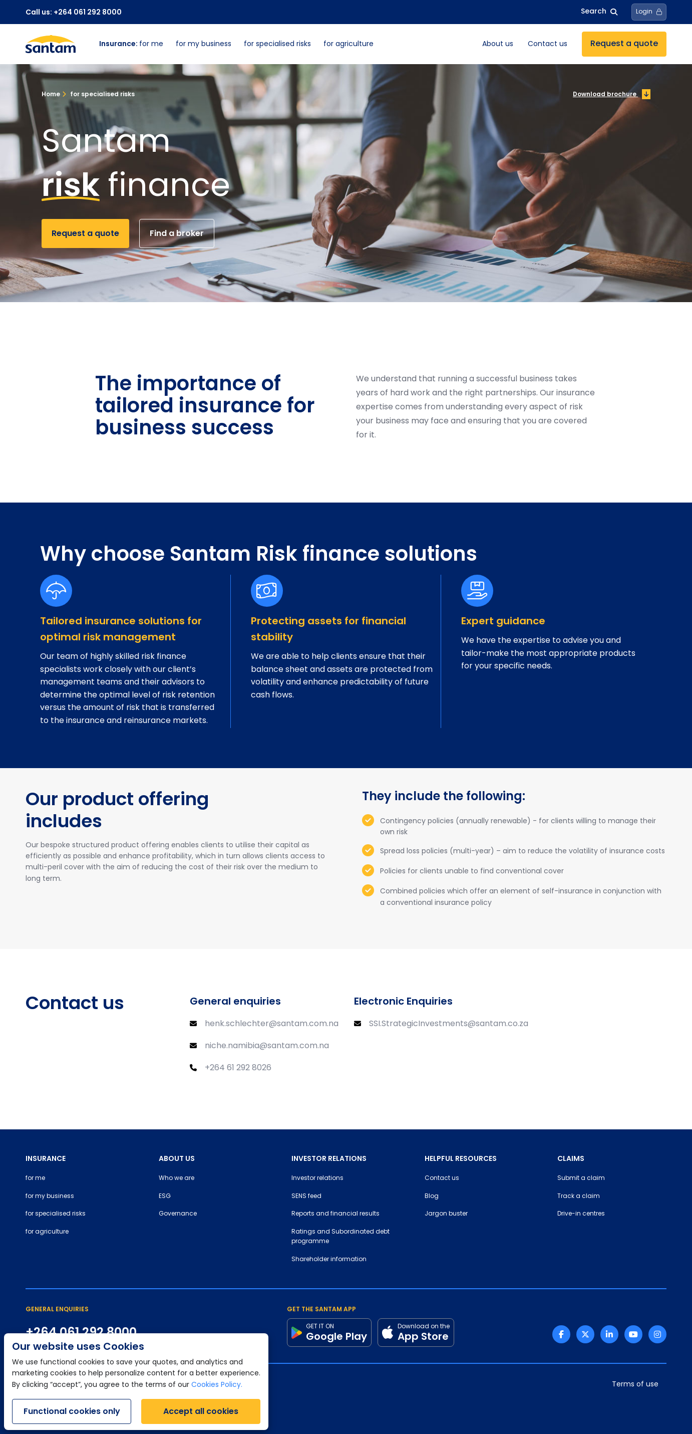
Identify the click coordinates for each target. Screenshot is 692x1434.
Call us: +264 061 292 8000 (74, 12)
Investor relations (317, 1178)
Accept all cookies (200, 1411)
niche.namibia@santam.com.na (267, 1046)
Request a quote (624, 44)
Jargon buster (446, 1214)
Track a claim (578, 1196)
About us (497, 44)
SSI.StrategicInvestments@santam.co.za (448, 1024)
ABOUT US (177, 1158)
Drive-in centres (581, 1214)
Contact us (547, 44)
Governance (178, 1214)
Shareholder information (329, 1260)
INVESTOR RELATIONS (329, 1158)
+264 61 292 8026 (238, 1068)
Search (599, 12)
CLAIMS (570, 1158)
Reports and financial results (335, 1214)
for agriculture (348, 44)
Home (51, 94)
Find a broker (177, 233)
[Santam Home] (51, 44)
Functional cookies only (72, 1411)
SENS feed (306, 1196)
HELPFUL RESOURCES (461, 1158)
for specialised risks (277, 44)
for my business (203, 44)
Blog (432, 1196)
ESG (165, 1196)
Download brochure (611, 94)
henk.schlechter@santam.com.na (271, 1024)
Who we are (176, 1178)
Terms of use (635, 1384)
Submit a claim (581, 1178)
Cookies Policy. (216, 1385)
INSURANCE (46, 1158)
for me (131, 44)
